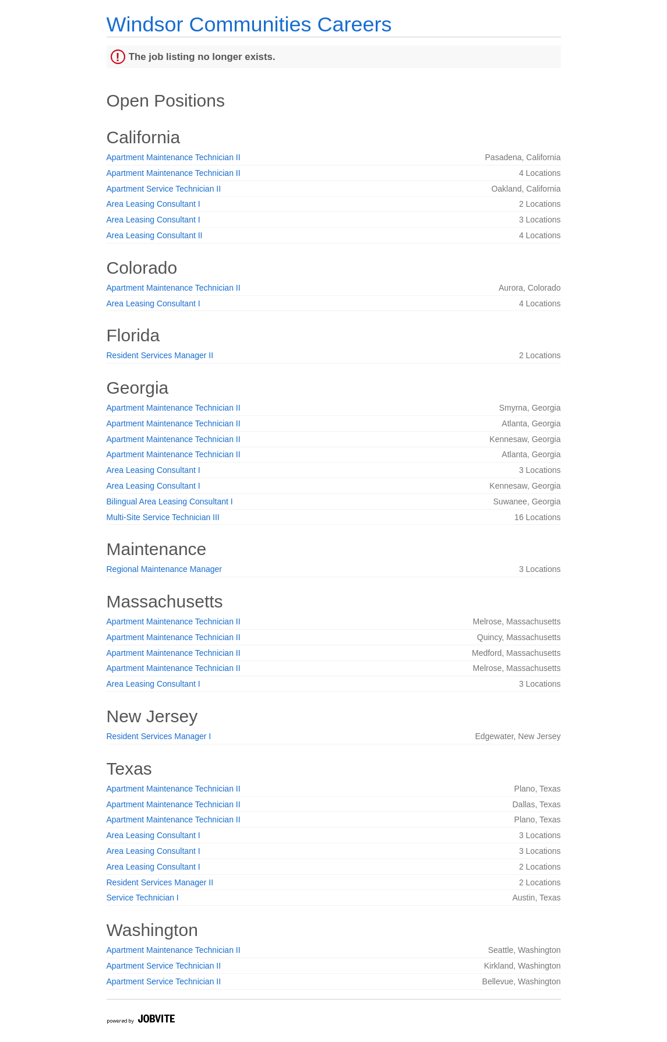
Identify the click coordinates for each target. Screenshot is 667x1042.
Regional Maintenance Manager (164, 569)
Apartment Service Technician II (164, 188)
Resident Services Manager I (159, 736)
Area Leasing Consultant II (155, 235)
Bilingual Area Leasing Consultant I (170, 501)
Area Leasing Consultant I (153, 204)
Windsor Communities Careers (249, 24)
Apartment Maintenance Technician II (174, 157)
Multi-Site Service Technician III (163, 517)
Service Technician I (143, 897)
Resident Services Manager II (160, 355)
